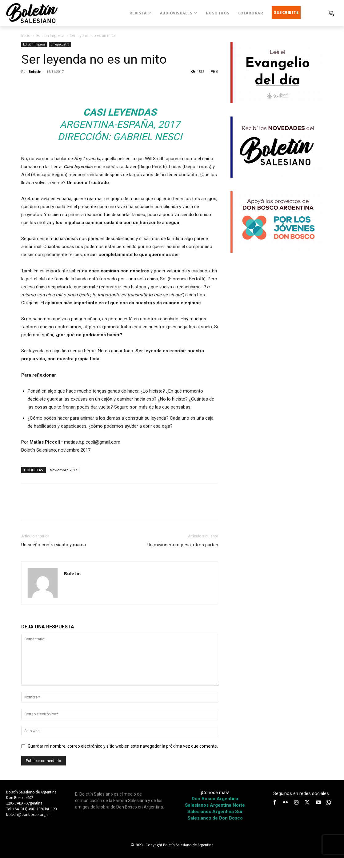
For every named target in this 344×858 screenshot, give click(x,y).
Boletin (35, 71)
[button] (331, 12)
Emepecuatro (60, 44)
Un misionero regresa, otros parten (182, 545)
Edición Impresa (50, 35)
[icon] (328, 802)
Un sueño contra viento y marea (53, 545)
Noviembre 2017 (63, 470)
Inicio (25, 35)
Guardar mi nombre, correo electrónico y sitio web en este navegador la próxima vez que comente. (123, 746)
